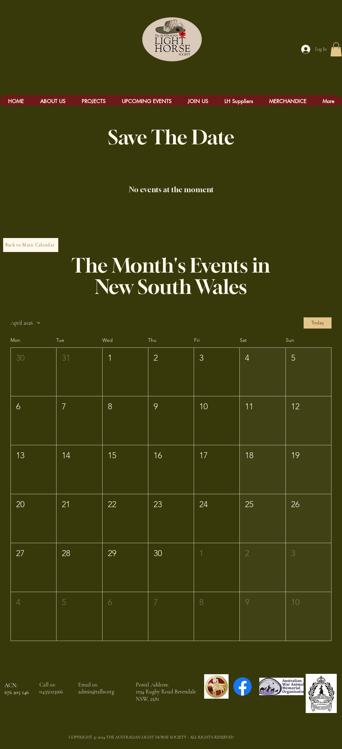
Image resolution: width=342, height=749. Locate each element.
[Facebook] (242, 686)
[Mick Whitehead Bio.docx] (19, 5)
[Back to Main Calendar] (30, 245)
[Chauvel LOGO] (216, 686)
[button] (336, 49)
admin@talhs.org (96, 691)
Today (317, 322)
